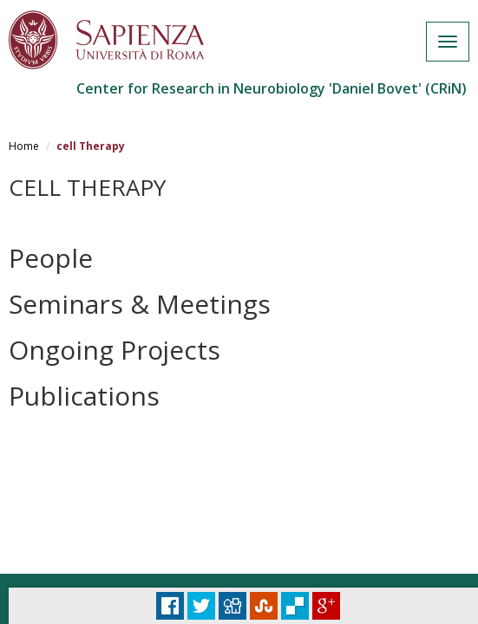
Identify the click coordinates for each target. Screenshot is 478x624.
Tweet (201, 606)
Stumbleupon (264, 606)
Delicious (295, 606)
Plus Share (326, 606)
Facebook (170, 606)
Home (24, 146)
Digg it (232, 606)
